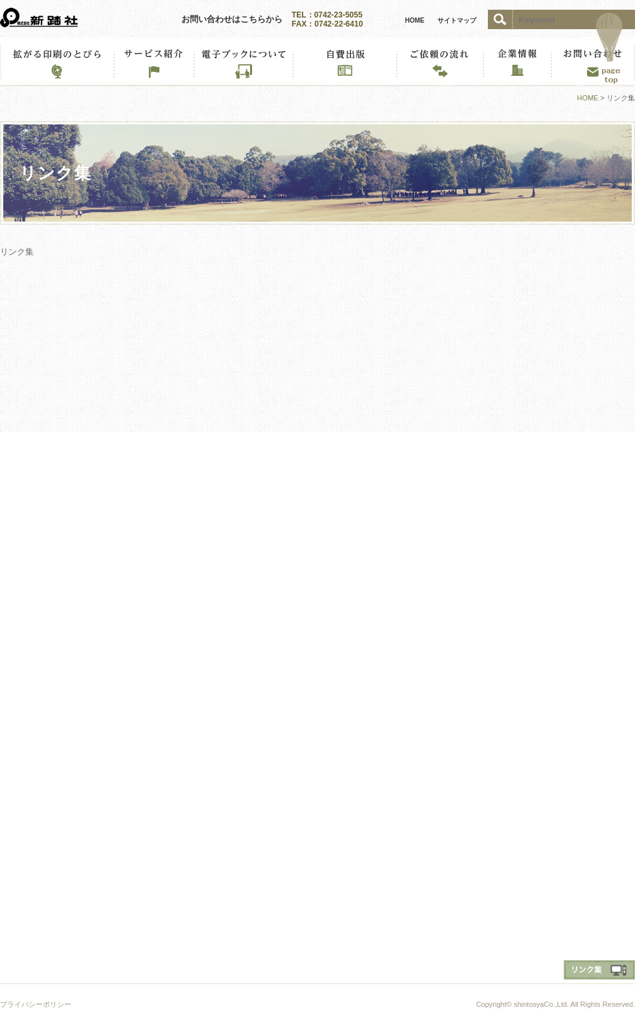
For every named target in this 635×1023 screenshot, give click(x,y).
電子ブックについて (243, 62)
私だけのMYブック (344, 62)
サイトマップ (456, 20)
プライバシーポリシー (35, 1004)
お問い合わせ (593, 62)
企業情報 (517, 62)
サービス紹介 (153, 62)
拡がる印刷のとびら (56, 62)
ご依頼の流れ (439, 62)
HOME (414, 20)
